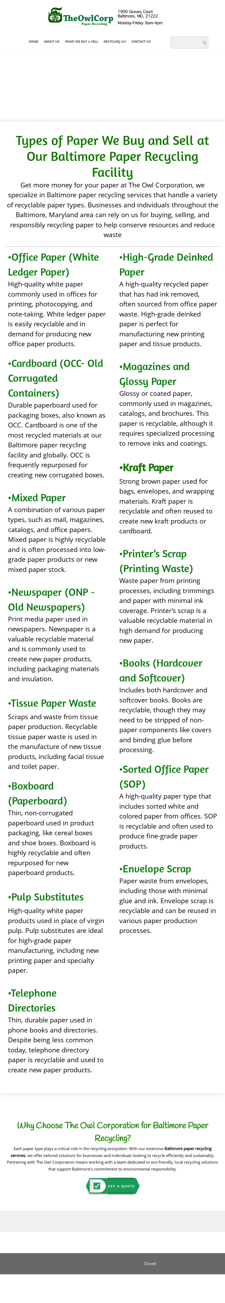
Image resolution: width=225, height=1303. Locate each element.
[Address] (74, 1263)
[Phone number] (96, 1263)
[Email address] (85, 1263)
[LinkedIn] (117, 1263)
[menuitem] (33, 42)
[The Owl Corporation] (114, 18)
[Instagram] (127, 1263)
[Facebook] (106, 1263)
